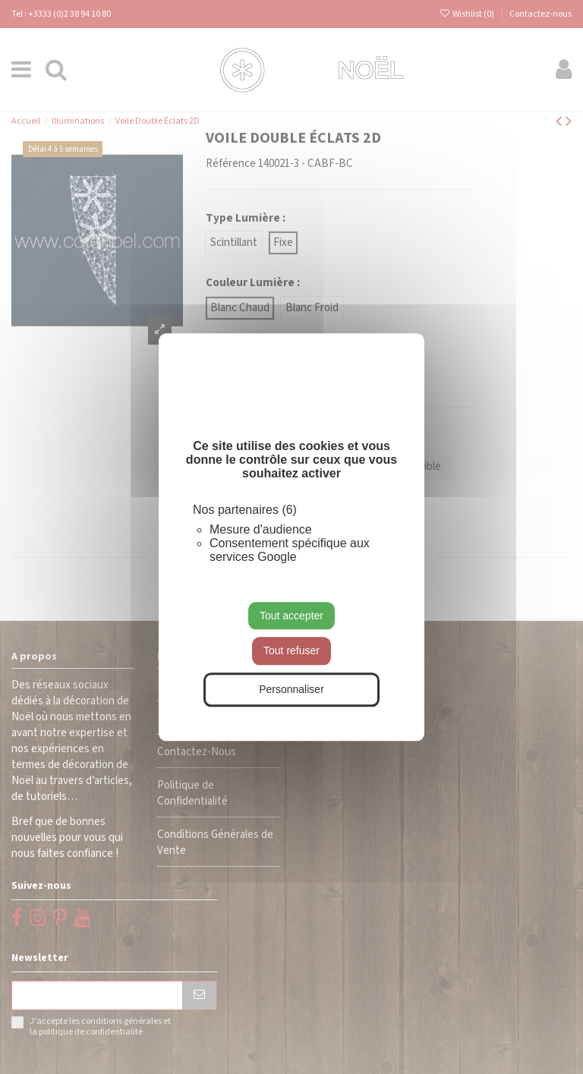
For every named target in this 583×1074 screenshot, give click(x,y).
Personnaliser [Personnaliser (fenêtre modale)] (291, 689)
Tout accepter (291, 615)
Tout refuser (291, 651)
